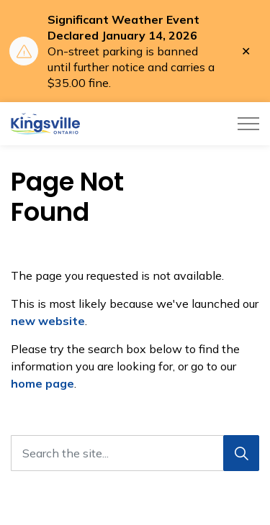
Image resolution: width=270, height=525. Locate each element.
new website (48, 321)
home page (42, 383)
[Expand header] (248, 123)
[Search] (241, 453)
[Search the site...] (135, 453)
